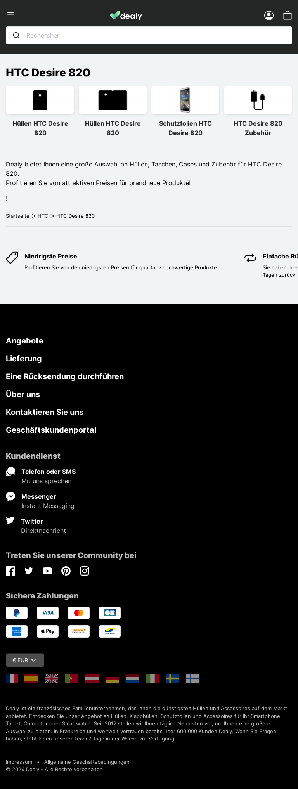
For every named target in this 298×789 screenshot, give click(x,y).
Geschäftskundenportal (51, 430)
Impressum (19, 762)
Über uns (23, 394)
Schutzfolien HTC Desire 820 (185, 128)
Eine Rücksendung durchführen (65, 376)
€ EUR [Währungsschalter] (24, 660)
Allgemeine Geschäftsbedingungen (87, 762)
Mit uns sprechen (46, 481)
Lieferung (24, 358)
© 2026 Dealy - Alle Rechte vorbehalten (54, 769)
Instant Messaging (47, 506)
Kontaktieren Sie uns (44, 412)
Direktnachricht (43, 530)
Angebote (24, 340)
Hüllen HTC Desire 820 (40, 128)
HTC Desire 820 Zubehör (258, 128)
